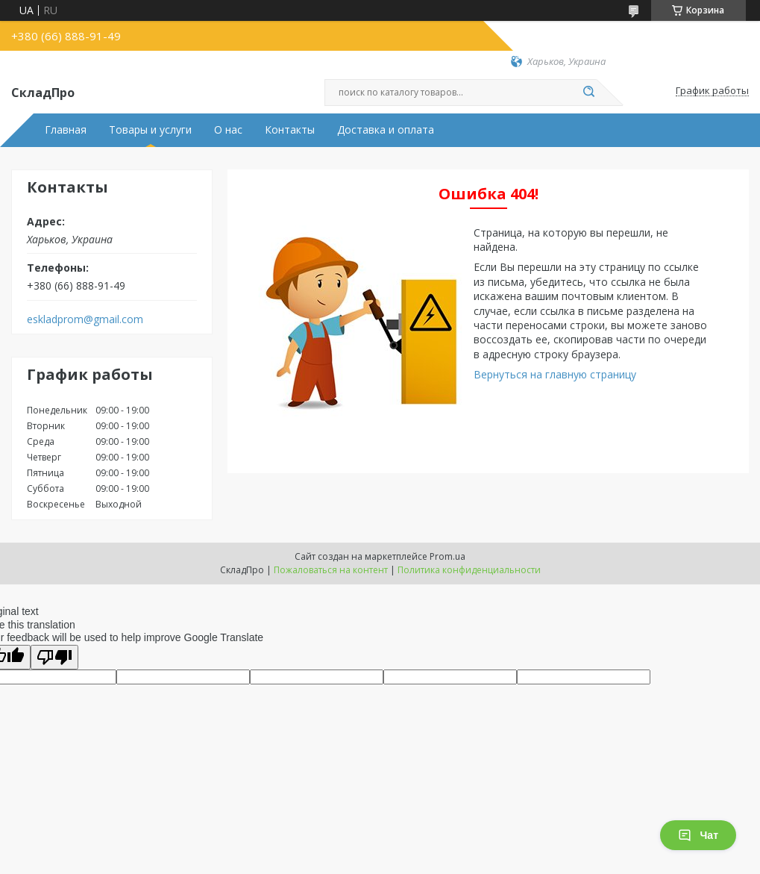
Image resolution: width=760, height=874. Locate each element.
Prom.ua (447, 556)
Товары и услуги (150, 130)
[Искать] (589, 92)
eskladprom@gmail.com (85, 319)
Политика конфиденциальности (469, 570)
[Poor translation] (54, 657)
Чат (698, 835)
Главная (66, 130)
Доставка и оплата (385, 130)
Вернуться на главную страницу (555, 374)
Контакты (290, 130)
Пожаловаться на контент (331, 570)
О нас (228, 130)
